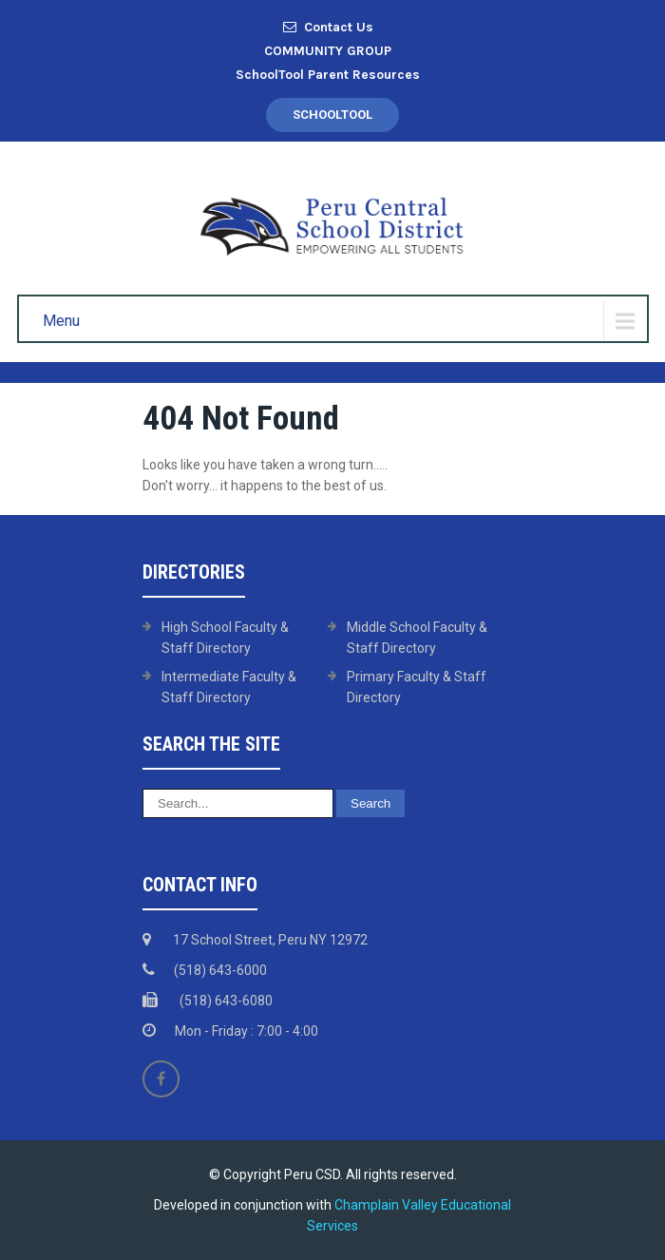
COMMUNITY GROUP (327, 51)
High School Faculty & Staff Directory (225, 638)
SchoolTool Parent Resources (328, 75)
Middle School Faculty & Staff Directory (417, 638)
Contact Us (328, 27)
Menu (61, 321)
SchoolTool (332, 114)
